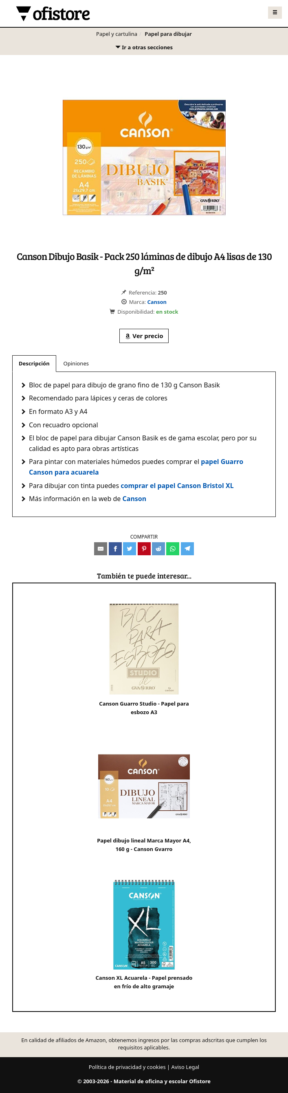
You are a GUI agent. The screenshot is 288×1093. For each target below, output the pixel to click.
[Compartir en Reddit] (158, 548)
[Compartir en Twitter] (129, 548)
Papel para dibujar (168, 33)
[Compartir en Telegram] (187, 548)
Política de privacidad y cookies (127, 1067)
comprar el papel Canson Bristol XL (177, 485)
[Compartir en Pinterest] (144, 548)
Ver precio (144, 336)
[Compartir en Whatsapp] (172, 548)
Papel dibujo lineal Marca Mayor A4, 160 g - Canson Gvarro (144, 797)
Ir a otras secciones (144, 49)
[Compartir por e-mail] (100, 548)
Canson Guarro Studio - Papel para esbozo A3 (144, 660)
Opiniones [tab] (76, 363)
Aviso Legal (185, 1067)
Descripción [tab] (34, 363)
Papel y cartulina (116, 33)
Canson (157, 302)
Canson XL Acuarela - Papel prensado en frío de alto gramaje (144, 934)
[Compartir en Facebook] (115, 548)
